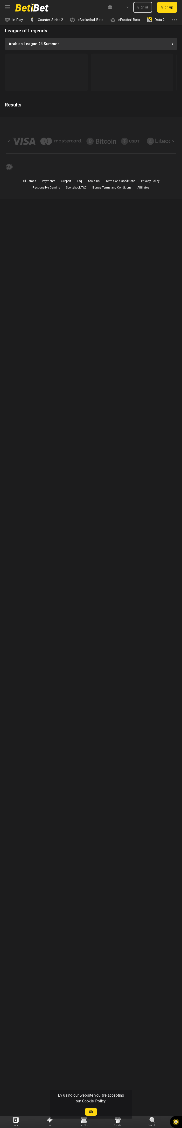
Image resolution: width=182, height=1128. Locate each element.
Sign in (142, 7)
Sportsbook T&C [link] (76, 187)
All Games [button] (29, 181)
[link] (32, 7)
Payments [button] (49, 181)
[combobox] (123, 7)
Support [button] (66, 181)
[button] (176, 1122)
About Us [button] (94, 181)
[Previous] (9, 141)
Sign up (167, 7)
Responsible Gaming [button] (46, 187)
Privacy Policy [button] (150, 181)
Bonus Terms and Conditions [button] (112, 187)
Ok (91, 1112)
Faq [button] (79, 181)
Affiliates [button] (143, 187)
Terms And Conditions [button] (120, 181)
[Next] (173, 141)
